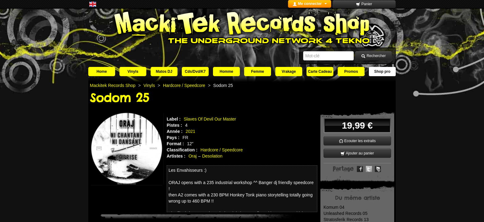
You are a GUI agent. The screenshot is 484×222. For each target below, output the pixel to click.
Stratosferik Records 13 (346, 219)
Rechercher (373, 56)
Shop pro (382, 71)
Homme (226, 71)
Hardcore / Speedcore (222, 149)
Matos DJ (164, 71)
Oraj (193, 156)
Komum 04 (333, 207)
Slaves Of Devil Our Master (210, 119)
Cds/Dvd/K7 (195, 71)
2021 (190, 131)
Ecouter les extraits (357, 141)
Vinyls (132, 71)
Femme (257, 71)
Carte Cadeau (320, 71)
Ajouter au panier (357, 153)
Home (102, 71)
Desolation (212, 156)
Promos (351, 71)
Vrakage (289, 71)
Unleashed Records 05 (345, 213)
